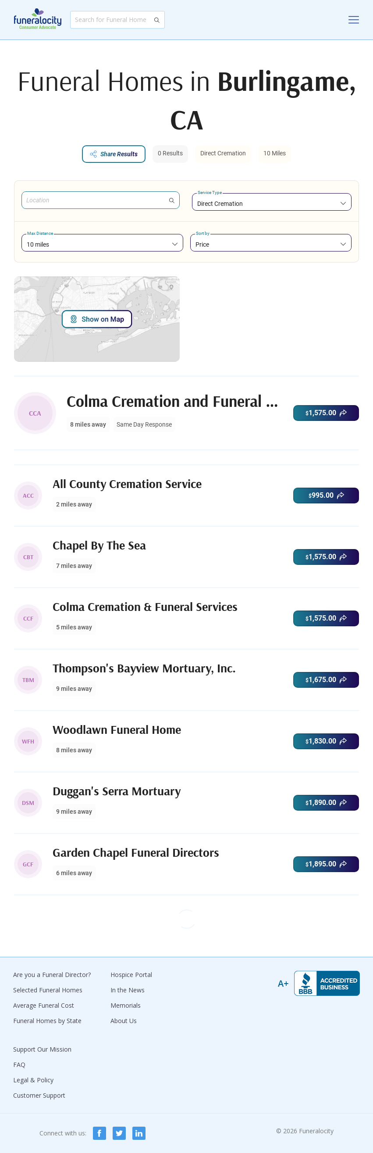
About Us (123, 1021)
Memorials (125, 1005)
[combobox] (272, 203)
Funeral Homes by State (47, 1021)
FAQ (19, 1064)
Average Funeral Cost (43, 1005)
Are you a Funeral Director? (52, 974)
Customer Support (39, 1095)
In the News (127, 990)
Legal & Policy (33, 1080)
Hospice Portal (131, 974)
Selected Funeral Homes (47, 990)
